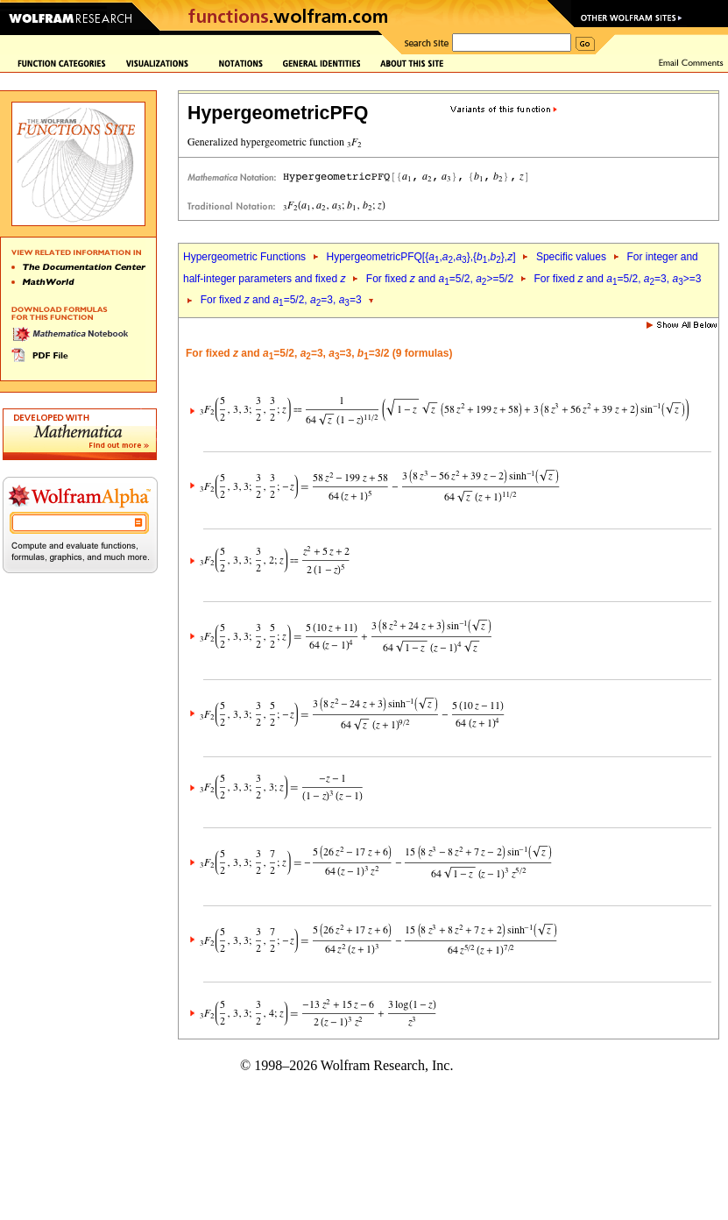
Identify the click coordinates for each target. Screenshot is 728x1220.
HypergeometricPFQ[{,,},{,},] (420, 257)
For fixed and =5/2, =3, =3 (281, 300)
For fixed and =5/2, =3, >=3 (618, 279)
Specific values (571, 257)
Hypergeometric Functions (244, 257)
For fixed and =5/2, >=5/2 (439, 279)
